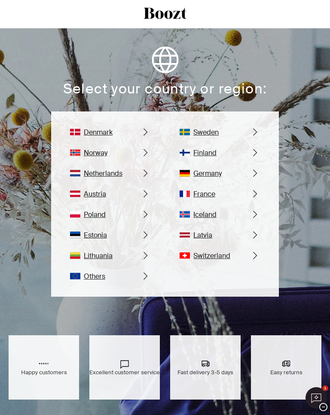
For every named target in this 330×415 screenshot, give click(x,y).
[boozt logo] (165, 14)
